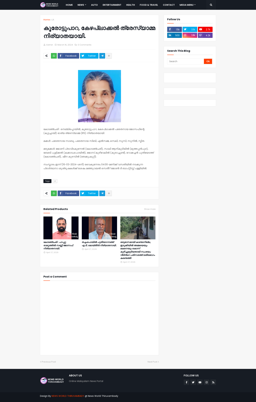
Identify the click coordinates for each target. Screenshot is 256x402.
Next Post (152, 361)
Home (46, 19)
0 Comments (84, 44)
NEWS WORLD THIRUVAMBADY (68, 396)
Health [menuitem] (130, 5)
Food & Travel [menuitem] (149, 5)
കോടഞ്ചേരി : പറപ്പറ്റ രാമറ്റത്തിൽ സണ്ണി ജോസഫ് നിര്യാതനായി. (58, 245)
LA (53, 19)
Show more (149, 209)
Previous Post (49, 361)
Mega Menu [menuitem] (186, 5)
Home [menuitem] (69, 5)
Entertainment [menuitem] (112, 5)
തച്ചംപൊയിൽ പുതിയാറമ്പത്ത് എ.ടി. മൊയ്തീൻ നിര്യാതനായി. (99, 244)
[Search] (186, 61)
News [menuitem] (81, 5)
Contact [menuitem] (169, 5)
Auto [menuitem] (94, 5)
